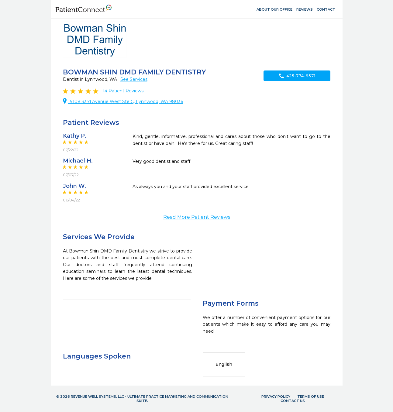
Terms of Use (310, 396)
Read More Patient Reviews (196, 217)
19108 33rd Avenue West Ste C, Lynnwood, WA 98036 (125, 101)
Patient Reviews (123, 91)
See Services (133, 79)
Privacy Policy (275, 396)
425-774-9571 (296, 76)
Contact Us (293, 401)
